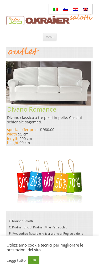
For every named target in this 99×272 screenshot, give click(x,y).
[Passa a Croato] (76, 9)
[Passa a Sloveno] (66, 9)
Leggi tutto (16, 260)
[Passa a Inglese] (86, 9)
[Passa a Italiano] (56, 9)
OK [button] (34, 260)
